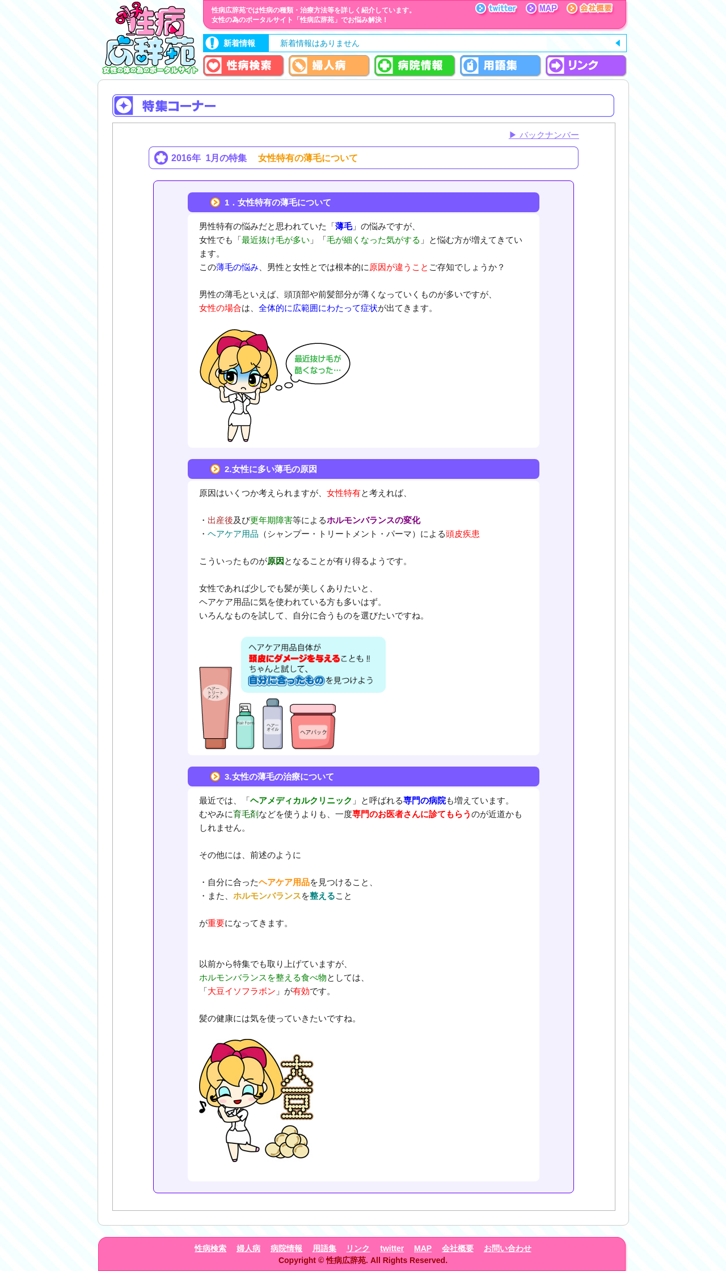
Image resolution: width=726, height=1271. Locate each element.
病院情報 (286, 1248)
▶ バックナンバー (544, 135)
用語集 (324, 1248)
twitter (392, 1248)
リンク (358, 1248)
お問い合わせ (507, 1248)
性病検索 (210, 1248)
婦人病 (248, 1248)
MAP (423, 1248)
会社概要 (458, 1248)
